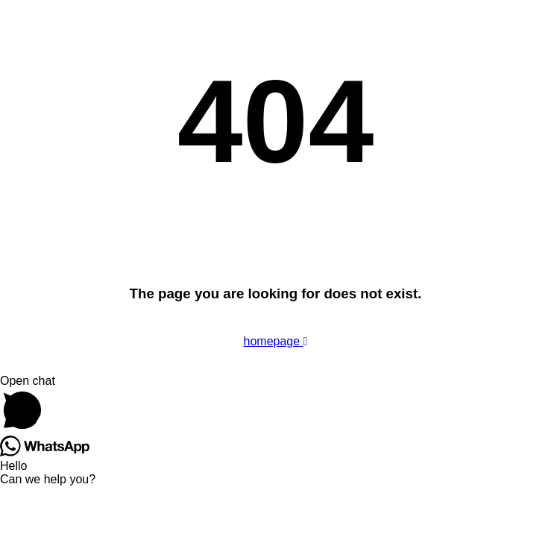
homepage (276, 341)
